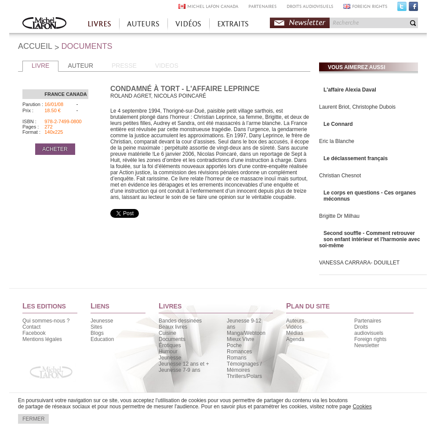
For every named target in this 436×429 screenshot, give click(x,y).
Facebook (413, 8)
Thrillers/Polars (244, 376)
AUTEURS (143, 24)
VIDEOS (166, 65)
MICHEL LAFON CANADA (212, 6)
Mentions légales (42, 339)
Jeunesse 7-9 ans (179, 370)
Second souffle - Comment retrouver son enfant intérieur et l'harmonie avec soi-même (369, 239)
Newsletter (307, 22)
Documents (172, 339)
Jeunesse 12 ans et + (184, 364)
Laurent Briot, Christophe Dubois (357, 107)
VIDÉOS (188, 24)
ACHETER (54, 149)
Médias (294, 333)
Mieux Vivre (240, 339)
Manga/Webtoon (246, 333)
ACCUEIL (35, 46)
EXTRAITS (233, 24)
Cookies (361, 406)
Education (102, 339)
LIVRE (40, 65)
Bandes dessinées (180, 321)
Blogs (97, 333)
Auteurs (295, 321)
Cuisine (167, 333)
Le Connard (338, 124)
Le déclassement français (355, 158)
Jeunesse (102, 321)
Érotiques (170, 345)
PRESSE (124, 65)
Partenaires (367, 321)
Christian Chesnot (340, 175)
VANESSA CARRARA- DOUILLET (359, 263)
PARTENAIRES (262, 6)
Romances (239, 351)
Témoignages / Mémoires (244, 367)
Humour (168, 351)
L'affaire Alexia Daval (349, 90)
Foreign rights (370, 339)
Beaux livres (173, 327)
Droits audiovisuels (368, 330)
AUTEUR (80, 65)
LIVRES (99, 24)
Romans (237, 358)
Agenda (295, 339)
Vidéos (294, 327)
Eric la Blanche (336, 141)
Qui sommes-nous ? (45, 321)
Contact (31, 327)
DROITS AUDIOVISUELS (310, 6)
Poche (234, 345)
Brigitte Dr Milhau (339, 216)
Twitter (402, 8)
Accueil (44, 24)
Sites (96, 327)
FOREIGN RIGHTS (369, 6)
